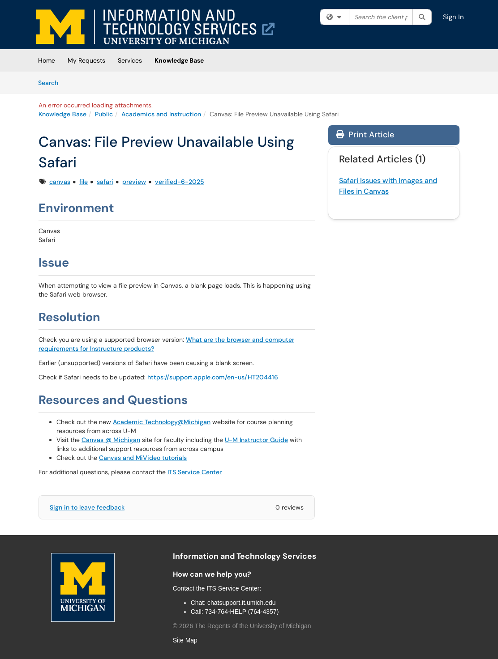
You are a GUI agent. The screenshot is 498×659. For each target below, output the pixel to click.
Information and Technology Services (244, 556)
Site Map (185, 640)
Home (46, 60)
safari (105, 182)
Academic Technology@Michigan (161, 422)
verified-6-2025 (179, 182)
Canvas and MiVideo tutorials (143, 458)
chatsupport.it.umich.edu (241, 602)
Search (51, 82)
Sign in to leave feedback (87, 507)
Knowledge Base (179, 60)
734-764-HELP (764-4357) (242, 611)
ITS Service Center (194, 472)
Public (104, 114)
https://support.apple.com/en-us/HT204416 (212, 377)
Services (130, 60)
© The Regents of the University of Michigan (242, 625)
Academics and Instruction (161, 114)
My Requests (86, 60)
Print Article (365, 134)
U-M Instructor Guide (256, 440)
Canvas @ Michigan (111, 440)
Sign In (453, 17)
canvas (59, 182)
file (83, 182)
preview (134, 182)
